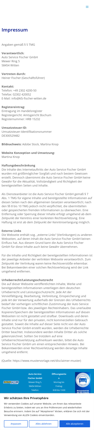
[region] (47, 411)
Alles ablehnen (44, 423)
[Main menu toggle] (87, 7)
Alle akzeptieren (74, 423)
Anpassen (16, 423)
